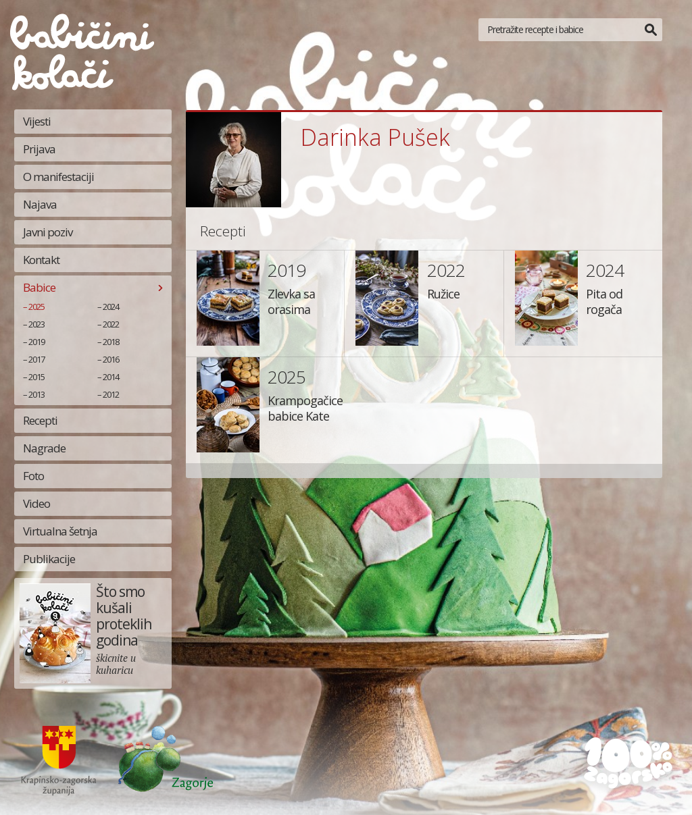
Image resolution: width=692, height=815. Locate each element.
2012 (111, 394)
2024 (111, 306)
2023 (36, 324)
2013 (36, 394)
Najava (40, 204)
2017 (36, 359)
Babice (39, 287)
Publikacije (49, 559)
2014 (111, 377)
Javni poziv (47, 232)
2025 (36, 306)
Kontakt (41, 259)
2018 (111, 342)
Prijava (39, 149)
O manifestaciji (58, 176)
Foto (33, 475)
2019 (36, 342)
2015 (36, 377)
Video (36, 503)
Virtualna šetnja (60, 531)
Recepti (40, 420)
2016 (111, 359)
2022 (111, 324)
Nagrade (44, 448)
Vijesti (37, 121)
